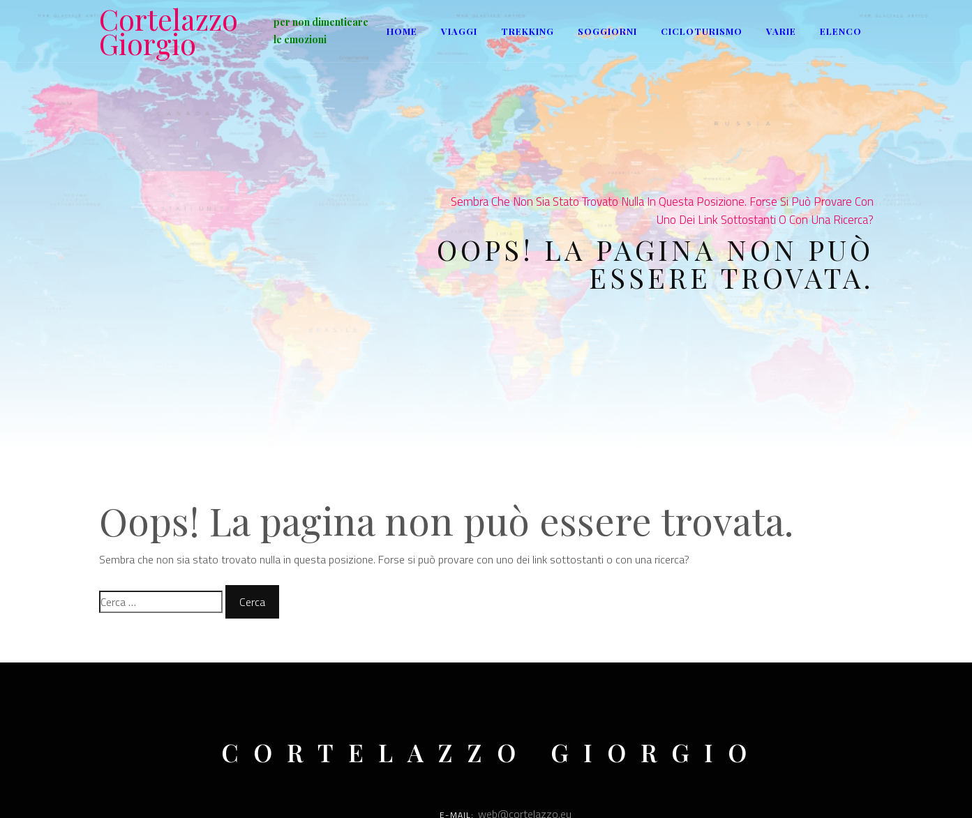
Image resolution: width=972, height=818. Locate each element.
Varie (781, 31)
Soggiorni (607, 31)
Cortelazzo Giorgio (168, 31)
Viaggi (459, 31)
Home (402, 31)
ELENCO (841, 31)
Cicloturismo (701, 31)
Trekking (527, 31)
